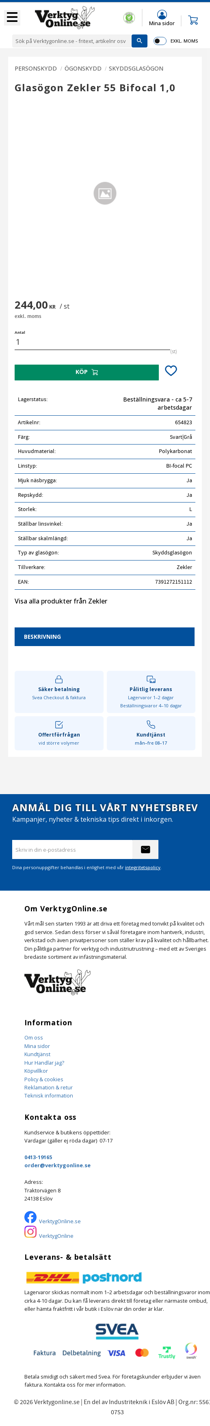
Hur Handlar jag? (44, 1062)
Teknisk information (48, 1095)
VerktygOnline (56, 1235)
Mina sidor (37, 1046)
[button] (12, 18)
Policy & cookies (43, 1079)
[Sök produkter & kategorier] (72, 40)
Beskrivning (42, 636)
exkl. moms (184, 41)
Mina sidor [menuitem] (162, 22)
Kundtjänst (37, 1054)
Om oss (33, 1037)
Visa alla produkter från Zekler (61, 601)
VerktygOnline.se (60, 1221)
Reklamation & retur (48, 1087)
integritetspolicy (142, 867)
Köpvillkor (36, 1070)
